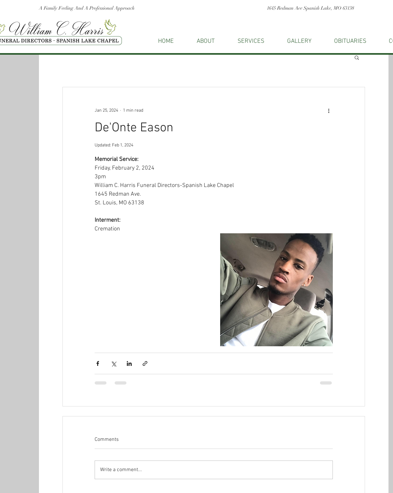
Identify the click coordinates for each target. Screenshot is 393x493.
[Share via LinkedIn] (129, 363)
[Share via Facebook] (98, 363)
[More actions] (329, 110)
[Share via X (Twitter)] (113, 363)
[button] (357, 57)
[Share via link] (145, 363)
